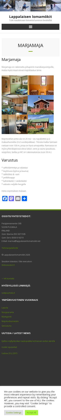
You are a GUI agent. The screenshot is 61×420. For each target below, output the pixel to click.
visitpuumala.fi (8, 293)
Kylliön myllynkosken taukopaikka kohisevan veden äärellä (28, 341)
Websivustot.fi (8, 265)
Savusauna (6, 325)
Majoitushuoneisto (10, 321)
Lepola (5, 307)
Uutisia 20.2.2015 (9, 353)
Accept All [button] (31, 412)
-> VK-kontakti (8, 278)
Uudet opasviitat (9, 347)
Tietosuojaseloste (10, 248)
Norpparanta (8, 312)
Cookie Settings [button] (13, 412)
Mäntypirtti (7, 316)
